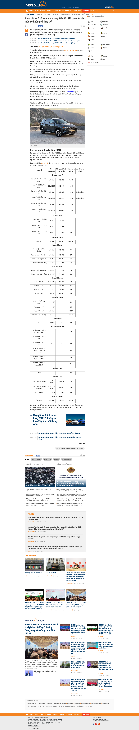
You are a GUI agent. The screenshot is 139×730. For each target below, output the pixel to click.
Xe (93, 14)
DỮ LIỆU (92, 11)
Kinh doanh (30, 14)
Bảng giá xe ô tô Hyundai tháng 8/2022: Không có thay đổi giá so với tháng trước (45, 420)
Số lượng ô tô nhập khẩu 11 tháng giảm (38, 485)
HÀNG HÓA (42, 11)
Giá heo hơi (70, 703)
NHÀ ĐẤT (61, 11)
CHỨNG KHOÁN (68, 11)
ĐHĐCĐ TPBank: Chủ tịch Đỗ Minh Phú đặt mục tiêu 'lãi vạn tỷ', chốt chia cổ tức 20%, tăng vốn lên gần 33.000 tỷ (105, 666)
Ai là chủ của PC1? (51, 573)
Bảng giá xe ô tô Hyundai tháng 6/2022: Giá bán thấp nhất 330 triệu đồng (59, 438)
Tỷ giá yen (56, 703)
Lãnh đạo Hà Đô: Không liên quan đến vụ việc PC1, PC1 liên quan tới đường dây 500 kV (78, 664)
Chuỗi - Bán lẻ (86, 14)
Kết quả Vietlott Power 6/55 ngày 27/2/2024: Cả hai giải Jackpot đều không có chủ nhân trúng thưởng (71, 495)
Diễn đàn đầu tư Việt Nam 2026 (84, 706)
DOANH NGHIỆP (77, 11)
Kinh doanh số (65, 14)
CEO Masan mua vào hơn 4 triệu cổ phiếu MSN (45, 672)
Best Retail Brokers (70, 706)
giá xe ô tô (56, 459)
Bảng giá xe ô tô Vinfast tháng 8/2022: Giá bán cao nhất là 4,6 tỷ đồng (56, 43)
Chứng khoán (28, 576)
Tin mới (31, 514)
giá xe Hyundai (47, 459)
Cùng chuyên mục (64, 464)
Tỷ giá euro (63, 703)
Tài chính (27, 612)
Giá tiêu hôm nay (85, 703)
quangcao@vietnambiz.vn (102, 720)
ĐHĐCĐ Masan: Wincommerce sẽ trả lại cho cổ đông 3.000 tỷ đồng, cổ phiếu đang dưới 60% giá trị (76, 605)
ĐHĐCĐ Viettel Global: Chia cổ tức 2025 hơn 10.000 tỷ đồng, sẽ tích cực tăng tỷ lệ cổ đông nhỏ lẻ (55, 605)
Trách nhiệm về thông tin (33, 728)
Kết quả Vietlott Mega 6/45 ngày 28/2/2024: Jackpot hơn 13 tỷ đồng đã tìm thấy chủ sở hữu (70, 490)
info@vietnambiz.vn (35, 726)
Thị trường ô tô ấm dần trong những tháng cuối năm (39, 490)
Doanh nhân (76, 14)
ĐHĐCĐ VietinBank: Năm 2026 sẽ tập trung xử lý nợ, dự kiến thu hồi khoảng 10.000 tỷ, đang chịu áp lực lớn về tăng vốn (78, 629)
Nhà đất (30, 551)
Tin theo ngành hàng (96, 16)
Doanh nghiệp (31, 522)
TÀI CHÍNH (55, 11)
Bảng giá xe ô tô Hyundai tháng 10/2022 (51, 47)
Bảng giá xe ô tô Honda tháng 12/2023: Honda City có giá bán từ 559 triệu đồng (40, 495)
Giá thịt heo (49, 706)
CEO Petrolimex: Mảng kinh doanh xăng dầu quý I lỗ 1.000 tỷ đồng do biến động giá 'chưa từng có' (54, 538)
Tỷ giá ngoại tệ (41, 703)
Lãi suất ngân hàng (96, 703)
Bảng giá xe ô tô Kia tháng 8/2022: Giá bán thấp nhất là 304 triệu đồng (56, 38)
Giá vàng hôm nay (32, 703)
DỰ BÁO (37, 11)
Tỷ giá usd (49, 703)
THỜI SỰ (31, 11)
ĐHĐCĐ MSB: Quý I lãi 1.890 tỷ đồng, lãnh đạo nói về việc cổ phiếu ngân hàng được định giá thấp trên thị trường (105, 683)
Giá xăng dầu (105, 703)
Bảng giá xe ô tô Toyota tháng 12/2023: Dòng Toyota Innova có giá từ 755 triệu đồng (38, 499)
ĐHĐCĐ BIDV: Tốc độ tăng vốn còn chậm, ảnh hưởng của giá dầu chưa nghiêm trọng (105, 645)
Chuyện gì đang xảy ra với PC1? (33, 573)
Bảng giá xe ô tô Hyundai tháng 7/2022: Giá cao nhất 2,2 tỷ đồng (59, 433)
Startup (39, 14)
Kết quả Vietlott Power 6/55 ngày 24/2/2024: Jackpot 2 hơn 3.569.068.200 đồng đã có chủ (69, 504)
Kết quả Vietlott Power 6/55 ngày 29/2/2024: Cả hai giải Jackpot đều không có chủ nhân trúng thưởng (70, 483)
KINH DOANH (86, 11)
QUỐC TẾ (49, 11)
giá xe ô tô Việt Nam (36, 459)
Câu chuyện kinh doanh (51, 14)
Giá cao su (61, 706)
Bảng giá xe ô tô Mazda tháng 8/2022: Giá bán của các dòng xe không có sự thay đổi (60, 41)
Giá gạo (55, 706)
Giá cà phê (77, 703)
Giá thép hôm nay (32, 706)
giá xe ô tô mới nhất (66, 459)
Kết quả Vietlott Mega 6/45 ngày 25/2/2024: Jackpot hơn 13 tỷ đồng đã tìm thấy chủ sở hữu (70, 499)
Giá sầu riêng (41, 706)
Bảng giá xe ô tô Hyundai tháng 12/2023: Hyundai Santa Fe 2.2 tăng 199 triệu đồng (40, 504)
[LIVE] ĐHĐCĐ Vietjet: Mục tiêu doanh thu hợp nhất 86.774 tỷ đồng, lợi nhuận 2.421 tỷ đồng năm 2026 (55, 518)
